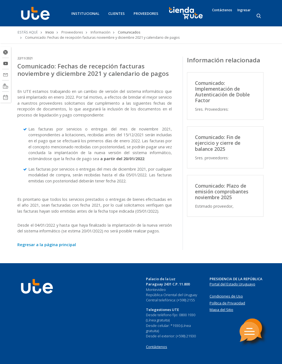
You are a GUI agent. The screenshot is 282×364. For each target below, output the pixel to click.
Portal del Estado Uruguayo (232, 284)
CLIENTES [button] (116, 13)
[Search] (259, 16)
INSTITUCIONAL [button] (85, 13)
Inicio (49, 32)
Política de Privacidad (227, 303)
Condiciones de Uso (226, 296)
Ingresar (244, 10)
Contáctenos (222, 10)
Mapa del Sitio (221, 309)
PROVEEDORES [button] (146, 13)
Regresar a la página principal (46, 244)
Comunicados (129, 32)
